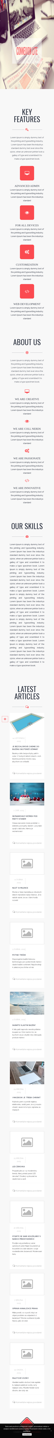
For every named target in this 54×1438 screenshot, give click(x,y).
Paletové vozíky (20, 1378)
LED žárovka (18, 1167)
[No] (51, 1431)
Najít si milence (20, 888)
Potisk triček (19, 955)
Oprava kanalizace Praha (25, 1308)
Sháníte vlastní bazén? (24, 1025)
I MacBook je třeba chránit (26, 1097)
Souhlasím (27, 1434)
